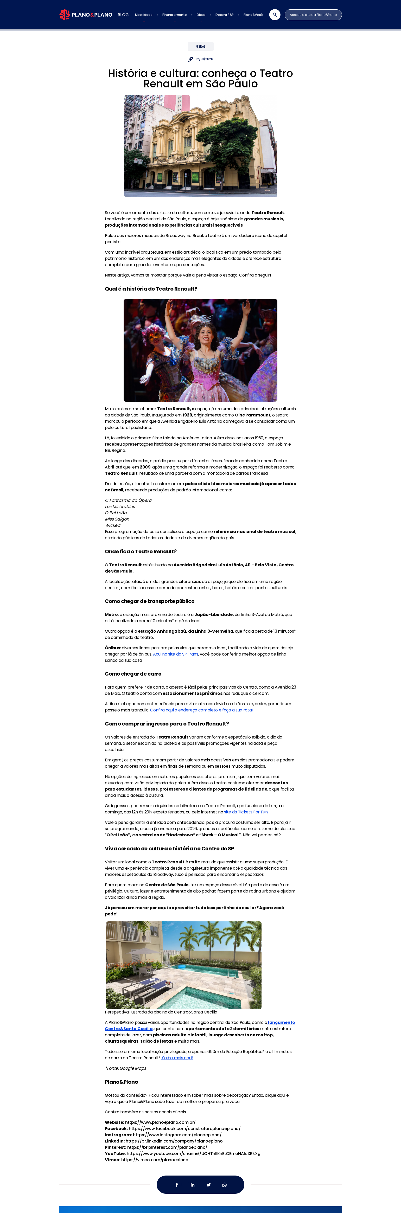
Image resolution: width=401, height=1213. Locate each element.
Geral (200, 46)
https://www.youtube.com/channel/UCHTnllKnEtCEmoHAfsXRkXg (193, 1154)
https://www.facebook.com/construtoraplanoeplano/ (185, 1129)
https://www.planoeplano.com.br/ (160, 1122)
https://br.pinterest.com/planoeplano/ (167, 1147)
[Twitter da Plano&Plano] (208, 1185)
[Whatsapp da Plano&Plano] (224, 1185)
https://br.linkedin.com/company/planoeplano (174, 1141)
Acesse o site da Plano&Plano (313, 14)
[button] (143, 14)
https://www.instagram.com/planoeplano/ (177, 1135)
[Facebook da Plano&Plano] (177, 1185)
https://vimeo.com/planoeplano (154, 1160)
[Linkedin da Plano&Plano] (193, 1185)
